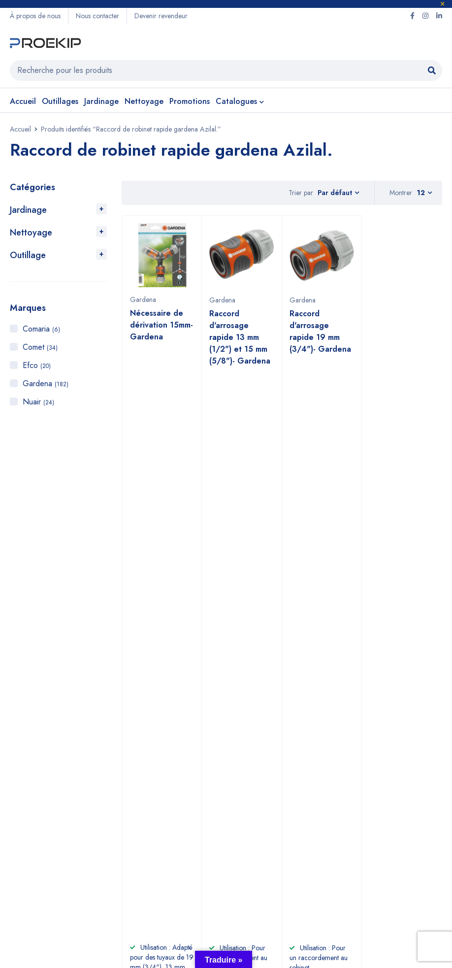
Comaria (41, 328)
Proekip (86, 923)
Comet (40, 347)
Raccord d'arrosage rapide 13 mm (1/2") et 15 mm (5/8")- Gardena (239, 337)
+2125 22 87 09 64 (244, 674)
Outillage (28, 255)
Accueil (20, 129)
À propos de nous (35, 16)
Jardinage (28, 209)
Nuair (38, 401)
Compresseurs (35, 859)
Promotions (28, 875)
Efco (37, 365)
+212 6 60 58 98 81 (244, 656)
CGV (165, 843)
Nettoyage (31, 232)
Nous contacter (97, 16)
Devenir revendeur (161, 16)
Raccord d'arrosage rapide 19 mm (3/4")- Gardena (320, 331)
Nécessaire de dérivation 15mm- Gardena (161, 324)
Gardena (45, 383)
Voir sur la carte (31, 691)
